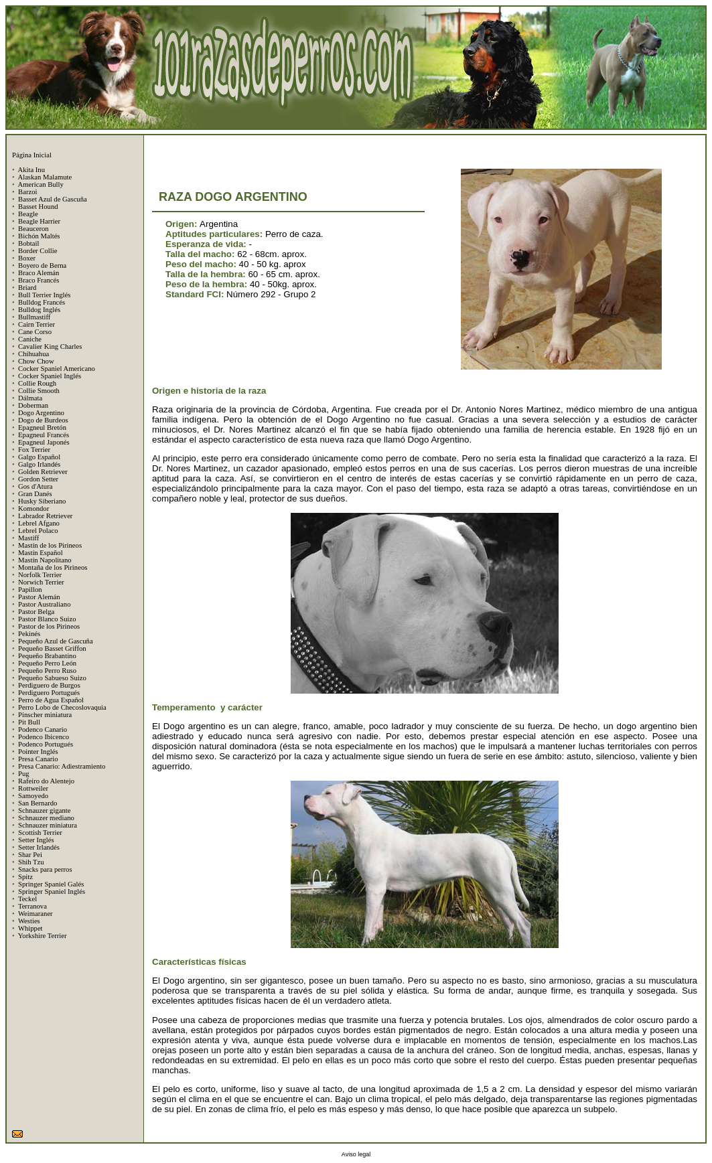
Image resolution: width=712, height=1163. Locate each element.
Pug (23, 773)
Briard (27, 287)
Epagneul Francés (43, 435)
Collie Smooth (39, 390)
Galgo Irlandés (39, 464)
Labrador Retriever (45, 516)
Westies (29, 921)
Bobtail (28, 243)
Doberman (33, 405)
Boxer (26, 258)
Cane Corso (35, 331)
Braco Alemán (38, 273)
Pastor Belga (36, 611)
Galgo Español (39, 457)
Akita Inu (31, 169)
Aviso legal (356, 1154)
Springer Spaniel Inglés (51, 891)
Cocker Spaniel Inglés (49, 376)
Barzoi (27, 192)
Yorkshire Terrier (42, 935)
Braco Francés (38, 280)
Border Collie (37, 250)
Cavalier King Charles (50, 346)
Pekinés (29, 633)
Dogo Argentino (41, 412)
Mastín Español (40, 552)
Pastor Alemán (39, 597)
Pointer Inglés (38, 751)
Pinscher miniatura (45, 714)
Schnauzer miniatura (47, 825)
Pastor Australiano (44, 604)
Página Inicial (32, 155)
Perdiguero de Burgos (49, 685)
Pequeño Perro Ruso (47, 670)
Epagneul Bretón (42, 427)
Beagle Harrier (39, 221)
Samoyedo (33, 795)
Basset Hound (38, 206)
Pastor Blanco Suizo (47, 619)
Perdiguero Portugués (49, 692)
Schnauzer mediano (46, 818)
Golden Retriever (43, 471)
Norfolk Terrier (40, 574)
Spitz (25, 876)
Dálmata (30, 398)
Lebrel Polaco (38, 530)
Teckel (27, 899)
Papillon (30, 589)
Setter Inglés (36, 840)
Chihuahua (33, 354)
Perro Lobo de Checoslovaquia (62, 707)
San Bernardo (37, 803)
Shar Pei (30, 854)
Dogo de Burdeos (43, 420)
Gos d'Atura (35, 486)
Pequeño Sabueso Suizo (52, 678)
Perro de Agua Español (51, 700)
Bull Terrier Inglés (44, 295)
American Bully (40, 184)
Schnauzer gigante (44, 810)
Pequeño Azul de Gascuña (55, 641)
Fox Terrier (34, 449)
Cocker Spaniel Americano (56, 368)
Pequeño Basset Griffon (52, 648)
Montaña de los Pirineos (52, 567)
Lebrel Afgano (39, 523)
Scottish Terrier (40, 832)
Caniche (30, 339)
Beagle (28, 214)
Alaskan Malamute (44, 177)
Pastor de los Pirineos (49, 626)
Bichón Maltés (39, 236)
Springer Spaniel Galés (51, 884)
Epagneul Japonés (44, 442)
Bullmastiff (34, 317)
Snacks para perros (45, 869)
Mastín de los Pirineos (50, 545)
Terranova (32, 906)
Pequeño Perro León (47, 663)
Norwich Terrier (41, 582)
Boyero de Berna (42, 265)
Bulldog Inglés (39, 309)
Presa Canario (38, 759)
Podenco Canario (42, 729)
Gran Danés (35, 493)
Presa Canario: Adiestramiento (61, 766)
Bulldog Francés (41, 302)
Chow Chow (36, 361)
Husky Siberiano (42, 501)
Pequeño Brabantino (47, 656)
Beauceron (33, 228)
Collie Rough (37, 383)
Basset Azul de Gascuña (52, 199)
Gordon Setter (38, 479)
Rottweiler (33, 788)
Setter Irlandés (39, 847)
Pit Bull (29, 722)
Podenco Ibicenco (43, 737)
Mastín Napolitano (45, 560)
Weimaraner (35, 913)
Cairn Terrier (36, 324)
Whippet (30, 928)
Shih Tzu (31, 862)
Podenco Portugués (45, 744)
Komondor (33, 508)
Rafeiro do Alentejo (46, 781)
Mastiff (28, 538)
